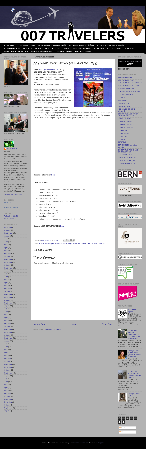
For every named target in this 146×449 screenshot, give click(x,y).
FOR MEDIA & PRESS (64, 51)
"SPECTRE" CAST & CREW (128, 86)
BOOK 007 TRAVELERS (83, 51)
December (8, 259)
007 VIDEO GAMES (125, 127)
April (6, 248)
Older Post (107, 324)
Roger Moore (72, 244)
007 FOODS (122, 139)
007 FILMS (122, 97)
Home (73, 324)
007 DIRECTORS (124, 119)
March (6, 250)
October (7, 230)
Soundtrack (82, 244)
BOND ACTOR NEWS (126, 89)
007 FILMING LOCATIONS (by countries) (110, 45)
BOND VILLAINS (124, 106)
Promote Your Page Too (11, 207)
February (7, 253)
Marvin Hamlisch (61, 244)
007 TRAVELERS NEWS (127, 158)
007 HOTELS (27, 48)
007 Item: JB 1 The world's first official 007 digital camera (134, 374)
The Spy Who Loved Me (96, 244)
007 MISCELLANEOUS (126, 163)
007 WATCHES (99, 48)
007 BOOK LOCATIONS (12, 48)
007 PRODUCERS (125, 122)
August (6, 236)
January (7, 256)
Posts (122, 428)
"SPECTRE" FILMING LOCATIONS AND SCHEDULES (130, 82)
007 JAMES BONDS (125, 94)
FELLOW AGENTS (125, 155)
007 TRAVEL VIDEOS (114, 48)
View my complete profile (13, 194)
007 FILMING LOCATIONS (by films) (81, 45)
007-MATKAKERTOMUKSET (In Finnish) (52, 45)
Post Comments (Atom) (52, 329)
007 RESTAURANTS (42, 48)
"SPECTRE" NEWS (125, 78)
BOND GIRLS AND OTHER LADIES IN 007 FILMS (128, 115)
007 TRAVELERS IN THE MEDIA (42, 51)
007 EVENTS (56, 48)
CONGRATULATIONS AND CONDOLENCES (128, 151)
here (53, 175)
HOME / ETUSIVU (10, 45)
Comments (124, 432)
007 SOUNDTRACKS (126, 125)
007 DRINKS (122, 136)
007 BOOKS (122, 130)
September (8, 233)
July (5, 239)
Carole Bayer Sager (46, 244)
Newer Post (39, 324)
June (6, 242)
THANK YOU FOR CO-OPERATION (16, 51)
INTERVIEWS (129, 48)
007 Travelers (12, 149)
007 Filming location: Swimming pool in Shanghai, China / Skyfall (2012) (134, 334)
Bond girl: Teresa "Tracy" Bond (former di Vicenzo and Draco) (134, 354)
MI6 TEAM (122, 100)
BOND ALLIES (123, 103)
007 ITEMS (122, 142)
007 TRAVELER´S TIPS (126, 161)
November (8, 227)
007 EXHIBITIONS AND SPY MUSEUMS (77, 48)
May (5, 245)
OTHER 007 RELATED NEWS (129, 91)
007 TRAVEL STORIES (27, 45)
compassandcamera (80, 443)
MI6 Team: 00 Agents (133, 311)
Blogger (100, 443)
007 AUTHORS (123, 133)
